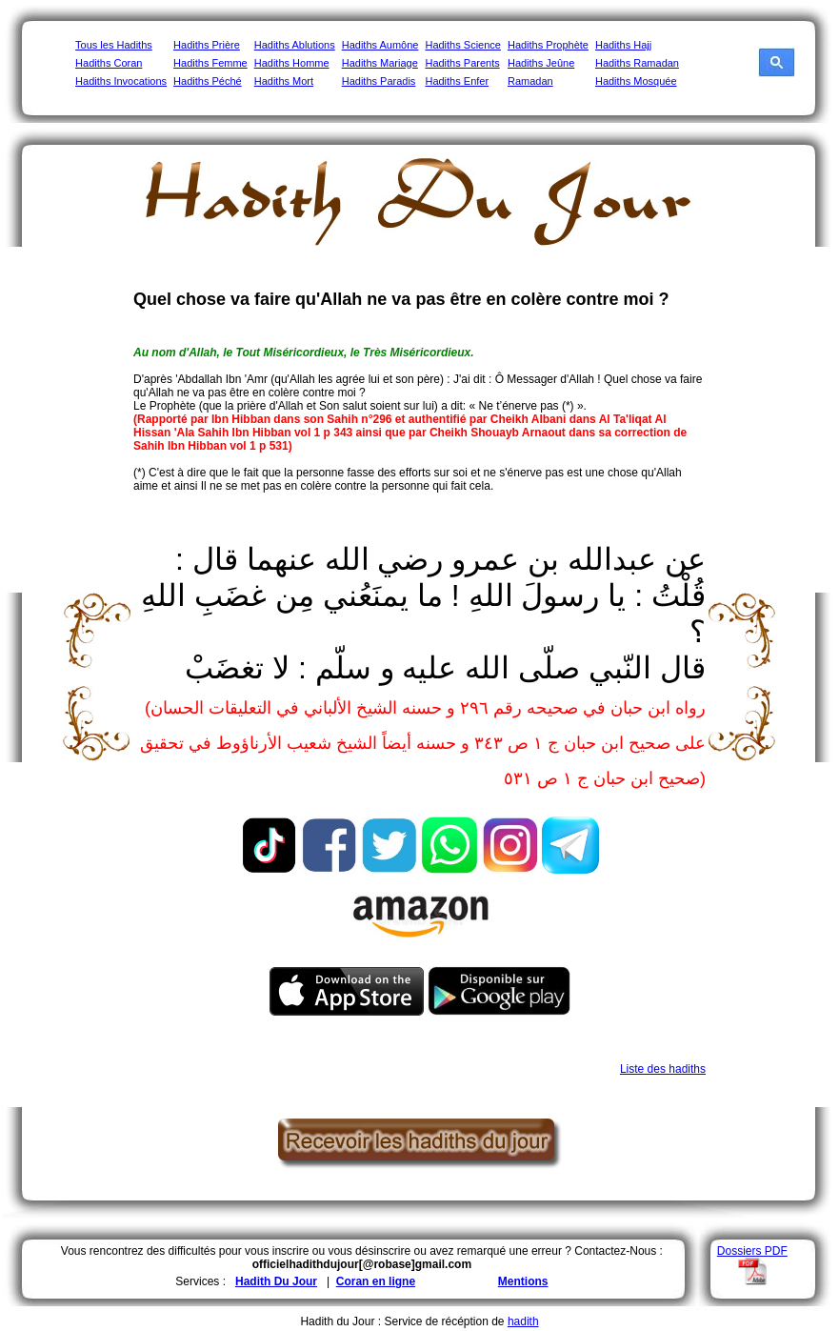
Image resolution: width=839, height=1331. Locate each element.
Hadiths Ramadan (637, 63)
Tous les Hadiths (113, 44)
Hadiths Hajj (623, 44)
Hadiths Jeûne (541, 63)
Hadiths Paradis (379, 81)
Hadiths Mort (283, 81)
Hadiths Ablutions (294, 44)
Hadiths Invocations (121, 81)
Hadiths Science (463, 44)
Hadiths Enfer (457, 81)
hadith (523, 1321)
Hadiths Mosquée (636, 81)
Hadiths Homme (292, 63)
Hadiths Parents (462, 63)
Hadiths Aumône (380, 44)
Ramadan (530, 81)
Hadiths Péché (207, 81)
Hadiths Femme (210, 63)
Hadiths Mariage (380, 63)
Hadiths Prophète (548, 44)
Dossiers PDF (752, 1251)
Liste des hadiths (663, 1069)
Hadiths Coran (108, 63)
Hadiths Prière (206, 44)
